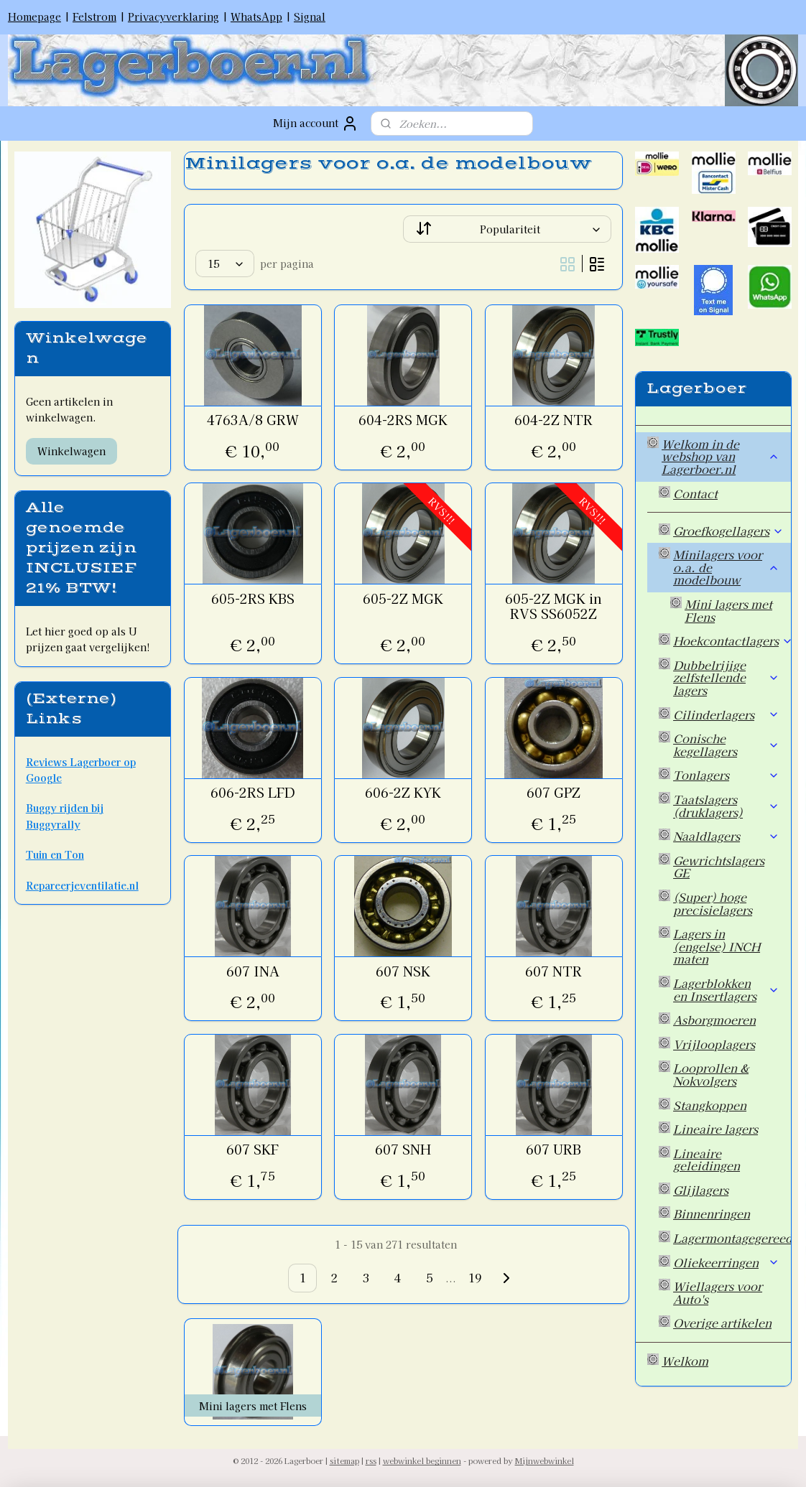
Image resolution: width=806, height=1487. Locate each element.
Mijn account (315, 123)
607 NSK (403, 971)
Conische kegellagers (726, 744)
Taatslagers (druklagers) (726, 806)
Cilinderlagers (726, 714)
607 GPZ (553, 793)
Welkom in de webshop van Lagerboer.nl (720, 456)
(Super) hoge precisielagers (712, 903)
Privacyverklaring (173, 16)
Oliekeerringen (726, 1262)
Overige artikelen (722, 1322)
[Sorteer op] (507, 229)
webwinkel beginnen (422, 1460)
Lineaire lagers (715, 1128)
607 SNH (403, 1149)
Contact (695, 493)
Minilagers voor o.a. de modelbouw (726, 567)
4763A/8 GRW (252, 420)
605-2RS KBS (252, 599)
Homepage (34, 16)
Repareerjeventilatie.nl (82, 885)
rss (371, 1460)
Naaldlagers (726, 835)
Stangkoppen (709, 1105)
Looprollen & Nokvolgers (711, 1074)
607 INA (252, 971)
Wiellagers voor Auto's (717, 1292)
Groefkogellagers (728, 530)
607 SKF (252, 1149)
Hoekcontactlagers (732, 640)
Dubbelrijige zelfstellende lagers (726, 677)
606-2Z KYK (403, 793)
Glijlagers (700, 1189)
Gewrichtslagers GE (718, 867)
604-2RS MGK (403, 420)
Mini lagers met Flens (728, 610)
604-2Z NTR (553, 420)
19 (474, 1277)
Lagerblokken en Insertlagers (726, 989)
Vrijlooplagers (714, 1044)
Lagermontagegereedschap (732, 1237)
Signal (309, 16)
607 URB (553, 1149)
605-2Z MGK (403, 599)
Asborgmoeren (714, 1019)
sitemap (344, 1460)
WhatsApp (256, 16)
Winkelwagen (71, 451)
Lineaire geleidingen (706, 1160)
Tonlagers (726, 774)
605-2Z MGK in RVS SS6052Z (553, 606)
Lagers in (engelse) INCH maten (716, 946)
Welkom (685, 1360)
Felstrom (94, 16)
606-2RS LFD (252, 793)
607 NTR (553, 971)
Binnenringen (711, 1213)
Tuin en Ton (55, 854)
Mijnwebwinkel (544, 1460)
